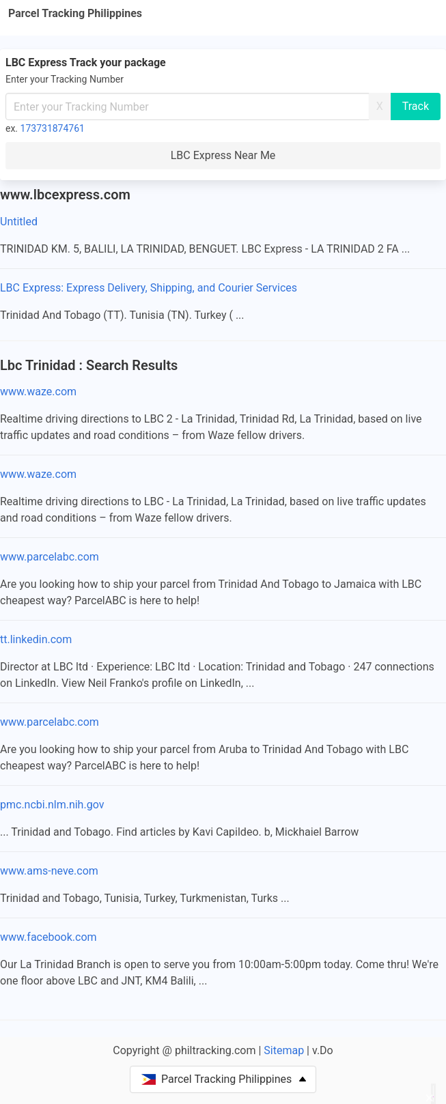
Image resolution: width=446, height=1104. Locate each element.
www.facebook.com (48, 937)
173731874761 (52, 128)
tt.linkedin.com (36, 639)
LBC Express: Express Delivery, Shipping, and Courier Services (148, 287)
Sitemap (284, 1050)
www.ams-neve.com (49, 870)
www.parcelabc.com (49, 556)
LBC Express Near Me (223, 155)
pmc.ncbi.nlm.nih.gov (52, 804)
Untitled (19, 221)
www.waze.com (38, 391)
